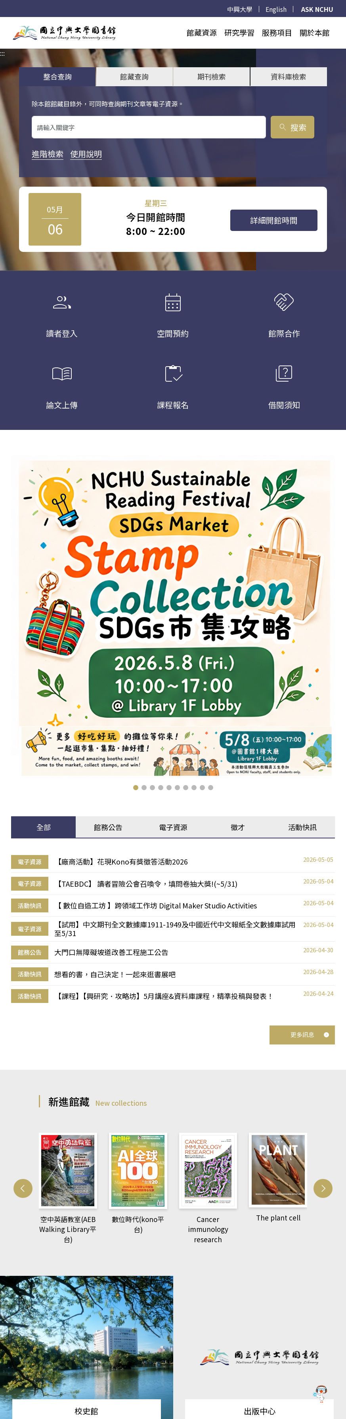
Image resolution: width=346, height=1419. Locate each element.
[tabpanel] (173, 929)
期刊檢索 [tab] (211, 76)
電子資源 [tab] (173, 827)
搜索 (292, 127)
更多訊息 (310, 1034)
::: (2, 21)
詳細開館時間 (274, 220)
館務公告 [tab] (108, 827)
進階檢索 (47, 153)
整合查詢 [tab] (57, 76)
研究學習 (239, 32)
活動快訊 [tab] (302, 827)
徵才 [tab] (238, 827)
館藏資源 (202, 32)
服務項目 (277, 32)
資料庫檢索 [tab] (288, 76)
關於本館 (315, 32)
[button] (135, 787)
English (276, 9)
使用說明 (86, 153)
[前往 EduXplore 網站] (320, 1392)
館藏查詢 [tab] (134, 76)
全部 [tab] (43, 827)
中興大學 (239, 9)
